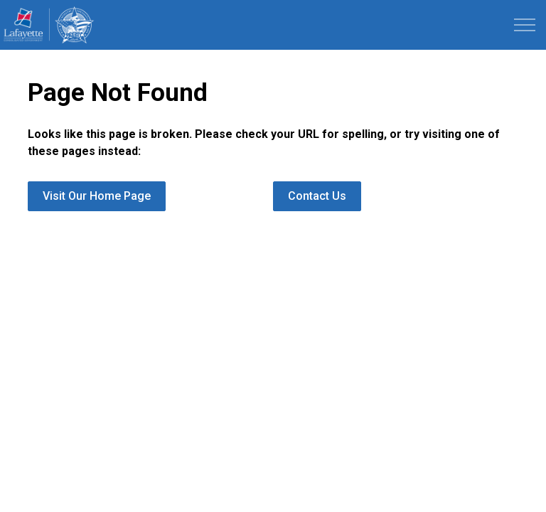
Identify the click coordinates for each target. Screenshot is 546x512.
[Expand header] (524, 25)
